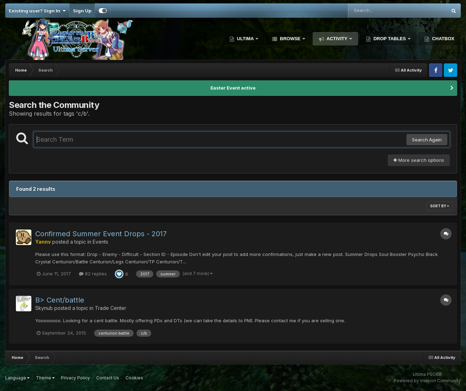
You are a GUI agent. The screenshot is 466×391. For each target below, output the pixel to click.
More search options (418, 160)
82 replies (93, 273)
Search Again (427, 139)
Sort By (439, 206)
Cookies (134, 377)
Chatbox (442, 38)
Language (17, 377)
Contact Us (107, 377)
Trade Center (110, 308)
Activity (337, 38)
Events (100, 242)
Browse (290, 38)
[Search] (378, 11)
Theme (45, 377)
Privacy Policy (75, 377)
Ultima (245, 38)
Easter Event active (233, 88)
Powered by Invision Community (427, 380)
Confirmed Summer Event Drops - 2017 (101, 234)
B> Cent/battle (59, 300)
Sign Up (82, 10)
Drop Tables (389, 38)
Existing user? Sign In (37, 11)
